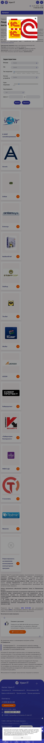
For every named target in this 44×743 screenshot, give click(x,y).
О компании (5, 742)
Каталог (16, 742)
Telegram (42, 727)
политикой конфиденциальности (14, 734)
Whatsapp (42, 730)
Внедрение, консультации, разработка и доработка (27, 32)
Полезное (27, 742)
